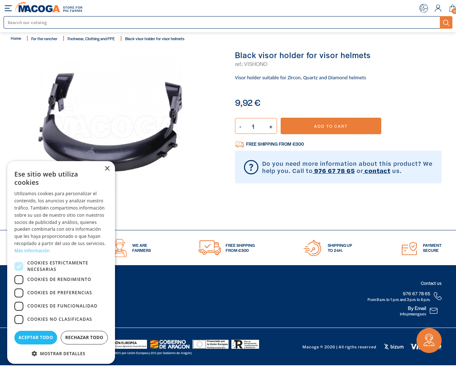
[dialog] (61, 262)
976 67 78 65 (334, 170)
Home (16, 38)
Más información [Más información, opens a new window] (32, 251)
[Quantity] (256, 126)
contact (376, 170)
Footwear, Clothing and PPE (91, 38)
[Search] (222, 22)
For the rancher (44, 38)
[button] (61, 353)
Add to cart (331, 126)
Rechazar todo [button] (84, 337)
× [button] (107, 169)
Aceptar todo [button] (35, 337)
